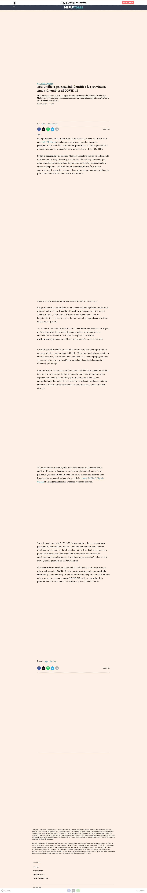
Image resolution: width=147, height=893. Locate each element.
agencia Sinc (50, 661)
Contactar (37, 817)
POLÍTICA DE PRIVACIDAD (41, 876)
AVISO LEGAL (37, 872)
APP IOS (36, 797)
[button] (39, 129)
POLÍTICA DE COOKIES (40, 884)
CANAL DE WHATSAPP (40, 809)
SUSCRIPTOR (37, 834)
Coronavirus (52, 124)
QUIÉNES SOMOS (39, 805)
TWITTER (36, 847)
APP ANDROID (38, 801)
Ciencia (43, 124)
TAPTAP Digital (48, 142)
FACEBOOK (37, 851)
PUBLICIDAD (37, 830)
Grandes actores (45, 84)
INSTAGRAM (37, 855)
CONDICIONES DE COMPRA (42, 880)
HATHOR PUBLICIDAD (40, 822)
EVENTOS (36, 826)
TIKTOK (35, 859)
